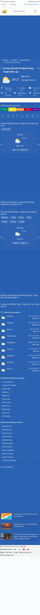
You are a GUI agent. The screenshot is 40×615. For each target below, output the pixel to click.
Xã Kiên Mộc (6, 468)
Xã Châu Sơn (6, 457)
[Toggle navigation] (35, 11)
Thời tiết (23, 605)
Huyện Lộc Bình (7, 505)
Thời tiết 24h (6, 129)
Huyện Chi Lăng (7, 495)
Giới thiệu (9, 611)
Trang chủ (5, 60)
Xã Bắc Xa (5, 450)
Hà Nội (3, 5)
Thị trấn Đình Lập (7, 440)
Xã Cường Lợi (6, 461)
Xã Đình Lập (6, 464)
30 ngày (21, 241)
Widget (2, 611)
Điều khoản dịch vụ (25, 611)
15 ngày (13, 241)
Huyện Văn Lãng (7, 512)
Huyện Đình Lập (25, 60)
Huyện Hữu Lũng (7, 502)
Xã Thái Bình (6, 474)
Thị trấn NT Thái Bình (9, 444)
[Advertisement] (20, 35)
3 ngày (13, 237)
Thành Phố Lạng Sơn (9, 519)
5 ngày (21, 237)
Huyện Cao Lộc (7, 491)
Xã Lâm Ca (5, 471)
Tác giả (15, 611)
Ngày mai (5, 237)
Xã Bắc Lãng (6, 447)
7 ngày (29, 237)
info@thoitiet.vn (6, 608)
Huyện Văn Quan (7, 515)
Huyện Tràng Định (8, 508)
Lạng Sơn (14, 60)
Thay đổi (12, 4)
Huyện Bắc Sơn (7, 484)
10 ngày (4, 241)
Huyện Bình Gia (7, 488)
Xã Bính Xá (5, 454)
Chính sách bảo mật (6, 613)
